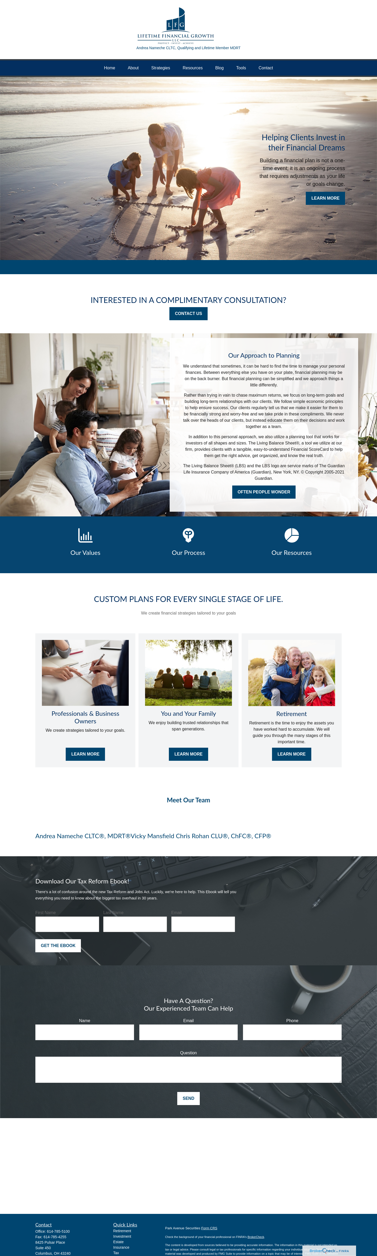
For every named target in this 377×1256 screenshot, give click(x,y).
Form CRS (209, 1228)
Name (84, 1020)
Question (188, 1053)
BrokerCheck (255, 1236)
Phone (292, 1020)
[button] (109, 68)
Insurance (121, 1247)
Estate (118, 1242)
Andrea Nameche (59, 836)
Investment (122, 1236)
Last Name (113, 912)
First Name (45, 912)
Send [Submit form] (188, 1098)
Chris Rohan (192, 836)
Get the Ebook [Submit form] (58, 945)
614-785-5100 (58, 1231)
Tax (116, 1253)
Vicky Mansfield (153, 836)
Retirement (122, 1231)
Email (176, 912)
